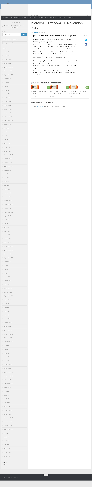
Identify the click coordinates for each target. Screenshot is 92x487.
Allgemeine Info (15, 17)
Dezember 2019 (8, 337)
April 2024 (7, 146)
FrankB (36, 39)
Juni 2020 (6, 314)
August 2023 (7, 176)
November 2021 (8, 256)
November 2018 (8, 382)
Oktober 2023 (8, 169)
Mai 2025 (6, 96)
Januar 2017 (7, 462)
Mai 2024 (6, 142)
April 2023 (7, 192)
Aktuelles (5, 17)
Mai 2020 (6, 317)
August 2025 (7, 85)
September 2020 (8, 302)
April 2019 (7, 363)
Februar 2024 (8, 154)
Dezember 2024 (8, 115)
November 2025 (8, 73)
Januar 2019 (7, 375)
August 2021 (7, 268)
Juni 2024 (6, 138)
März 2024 (7, 150)
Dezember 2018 (8, 378)
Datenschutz (70, 17)
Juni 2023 (6, 184)
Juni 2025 (6, 93)
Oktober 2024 (8, 123)
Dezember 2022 (8, 207)
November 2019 (8, 340)
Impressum (61, 17)
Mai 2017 (6, 447)
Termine (24, 17)
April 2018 (7, 409)
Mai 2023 (6, 188)
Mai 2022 (6, 234)
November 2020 (8, 295)
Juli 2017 (6, 439)
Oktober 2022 (8, 215)
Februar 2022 (8, 245)
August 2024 (7, 131)
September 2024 (8, 127)
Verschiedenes (42, 17)
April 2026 (7, 58)
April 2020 (7, 321)
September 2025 (8, 81)
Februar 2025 (8, 108)
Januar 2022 (7, 249)
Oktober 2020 (8, 298)
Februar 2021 (8, 287)
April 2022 (7, 237)
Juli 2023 (6, 180)
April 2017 (7, 451)
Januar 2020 (7, 333)
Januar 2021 (7, 291)
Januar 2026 (7, 70)
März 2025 (7, 104)
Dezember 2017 (8, 424)
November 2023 (8, 165)
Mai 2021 (6, 279)
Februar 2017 (8, 459)
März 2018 (7, 413)
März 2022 (7, 241)
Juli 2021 (6, 272)
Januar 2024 (7, 157)
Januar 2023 (7, 203)
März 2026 (7, 62)
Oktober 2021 (8, 260)
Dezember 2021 (8, 253)
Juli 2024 (6, 134)
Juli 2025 (6, 89)
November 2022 (8, 211)
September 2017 (8, 436)
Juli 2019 (6, 352)
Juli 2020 (6, 310)
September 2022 (8, 218)
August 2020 (7, 306)
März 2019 (7, 367)
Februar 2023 (8, 199)
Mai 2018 (6, 405)
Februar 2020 (8, 329)
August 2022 (7, 222)
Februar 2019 (8, 371)
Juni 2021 (6, 276)
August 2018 (7, 394)
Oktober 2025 (8, 77)
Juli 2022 (6, 226)
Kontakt (52, 17)
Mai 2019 (6, 359)
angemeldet (40, 113)
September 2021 (8, 264)
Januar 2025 (7, 112)
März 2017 (7, 455)
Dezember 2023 (8, 161)
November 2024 (8, 119)
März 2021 (7, 283)
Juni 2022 (6, 230)
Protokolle (35, 22)
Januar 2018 (7, 420)
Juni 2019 (6, 356)
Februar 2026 (8, 66)
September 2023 (8, 173)
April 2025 (7, 100)
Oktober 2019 (8, 344)
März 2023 (7, 195)
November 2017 (8, 428)
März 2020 (7, 325)
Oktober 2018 (8, 386)
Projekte (32, 17)
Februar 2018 (8, 417)
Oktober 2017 (8, 432)
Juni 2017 (6, 443)
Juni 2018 (6, 401)
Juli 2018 (6, 398)
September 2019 (8, 348)
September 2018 (8, 390)
